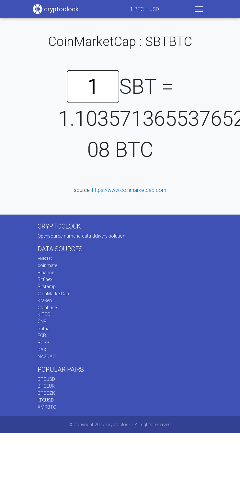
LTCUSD (46, 400)
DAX (42, 350)
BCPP (43, 342)
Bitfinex (45, 279)
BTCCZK (46, 393)
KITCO (44, 314)
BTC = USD (144, 9)
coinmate (47, 265)
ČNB (42, 321)
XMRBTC (47, 407)
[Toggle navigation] (199, 9)
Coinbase (47, 307)
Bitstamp (47, 286)
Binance (46, 272)
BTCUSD (46, 379)
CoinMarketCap (53, 294)
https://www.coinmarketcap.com (129, 190)
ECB (42, 335)
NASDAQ (47, 356)
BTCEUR (46, 386)
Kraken (45, 300)
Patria (44, 329)
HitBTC (45, 259)
